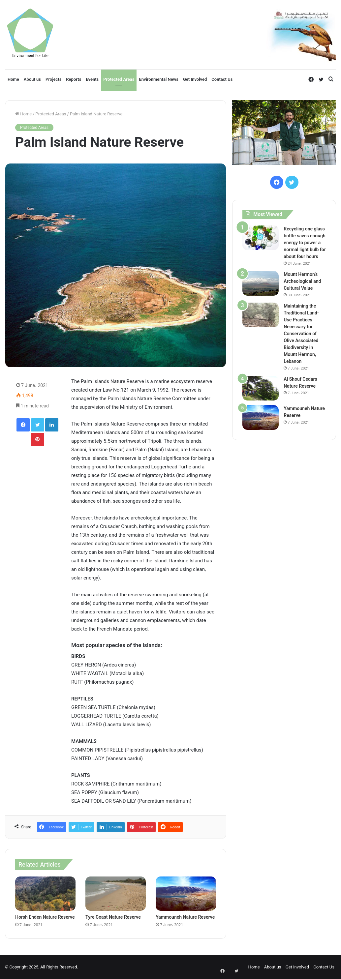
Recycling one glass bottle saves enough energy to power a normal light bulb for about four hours (305, 242)
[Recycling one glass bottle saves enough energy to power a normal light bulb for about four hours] (260, 237)
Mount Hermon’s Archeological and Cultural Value (302, 281)
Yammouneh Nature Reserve (185, 917)
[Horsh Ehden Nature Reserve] (45, 893)
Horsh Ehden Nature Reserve (45, 917)
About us (32, 79)
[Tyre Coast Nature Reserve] (115, 893)
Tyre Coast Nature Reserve (113, 917)
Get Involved (195, 79)
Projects (53, 79)
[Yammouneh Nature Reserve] (186, 893)
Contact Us (221, 79)
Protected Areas (118, 79)
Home (13, 79)
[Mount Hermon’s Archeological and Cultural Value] (260, 283)
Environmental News (158, 79)
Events (92, 79)
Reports (73, 79)
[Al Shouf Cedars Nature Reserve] (260, 388)
